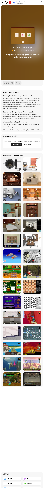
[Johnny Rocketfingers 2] (32, 256)
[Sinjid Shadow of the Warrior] (32, 379)
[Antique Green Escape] (12, 210)
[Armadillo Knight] (32, 348)
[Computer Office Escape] (32, 164)
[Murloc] (12, 379)
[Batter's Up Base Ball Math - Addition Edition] (12, 271)
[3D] (32, 479)
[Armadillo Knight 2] (12, 364)
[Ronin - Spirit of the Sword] (32, 271)
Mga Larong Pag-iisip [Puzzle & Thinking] (16, 130)
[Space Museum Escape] (12, 194)
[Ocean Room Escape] (12, 241)
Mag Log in (28, 144)
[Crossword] (32, 302)
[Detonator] (12, 256)
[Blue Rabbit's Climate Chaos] (12, 348)
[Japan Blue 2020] (32, 210)
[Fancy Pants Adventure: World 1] (12, 333)
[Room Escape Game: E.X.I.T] (32, 179)
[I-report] (18, 83)
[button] (10, 127)
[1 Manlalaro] (12, 479)
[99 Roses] (32, 225)
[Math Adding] (12, 287)
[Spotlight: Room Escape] (12, 179)
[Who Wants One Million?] (12, 302)
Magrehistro (16, 144)
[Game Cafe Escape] (32, 241)
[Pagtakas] (32, 483)
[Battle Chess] (32, 287)
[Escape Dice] (12, 164)
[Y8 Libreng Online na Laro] (8, 2)
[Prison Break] (12, 317)
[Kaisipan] (12, 483)
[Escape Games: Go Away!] (32, 194)
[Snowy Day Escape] (12, 225)
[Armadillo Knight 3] (32, 364)
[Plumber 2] (32, 333)
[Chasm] (32, 317)
